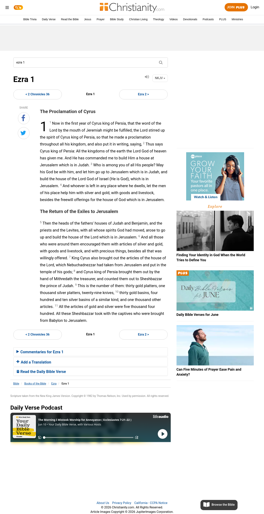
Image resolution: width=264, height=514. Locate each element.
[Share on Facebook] (24, 118)
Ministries (237, 19)
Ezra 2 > (143, 94)
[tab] (91, 351)
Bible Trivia (29, 19)
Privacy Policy (121, 503)
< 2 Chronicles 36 (37, 94)
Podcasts (208, 19)
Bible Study (117, 19)
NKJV (160, 78)
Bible (16, 383)
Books (35, 383)
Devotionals (190, 19)
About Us (103, 503)
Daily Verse (49, 19)
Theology (158, 19)
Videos (174, 19)
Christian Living (138, 19)
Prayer (100, 19)
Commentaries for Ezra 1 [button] (40, 352)
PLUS (222, 19)
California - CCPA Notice (150, 503)
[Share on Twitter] (24, 133)
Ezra (54, 383)
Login (255, 7)
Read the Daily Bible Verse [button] (41, 371)
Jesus (87, 19)
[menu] (7, 8)
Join (236, 7)
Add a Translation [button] (33, 362)
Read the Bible (70, 19)
